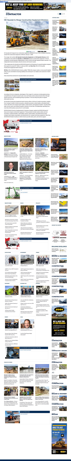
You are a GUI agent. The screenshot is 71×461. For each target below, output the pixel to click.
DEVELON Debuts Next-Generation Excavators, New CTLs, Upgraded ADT (55, 76)
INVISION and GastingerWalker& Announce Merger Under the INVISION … (42, 301)
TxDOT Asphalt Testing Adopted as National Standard (27, 269)
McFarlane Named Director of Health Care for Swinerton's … (26, 233)
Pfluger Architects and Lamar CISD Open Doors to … (27, 304)
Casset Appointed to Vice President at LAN (27, 216)
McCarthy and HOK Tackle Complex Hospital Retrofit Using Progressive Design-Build (55, 261)
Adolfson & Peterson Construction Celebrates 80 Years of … (11, 227)
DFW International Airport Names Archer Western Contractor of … (27, 312)
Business (38, 283)
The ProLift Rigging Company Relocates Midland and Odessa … (11, 216)
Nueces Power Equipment (25, 81)
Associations (8, 252)
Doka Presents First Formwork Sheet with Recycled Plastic (55, 203)
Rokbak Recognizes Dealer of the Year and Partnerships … (11, 276)
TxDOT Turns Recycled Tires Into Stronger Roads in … (27, 265)
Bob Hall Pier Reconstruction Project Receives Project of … (43, 233)
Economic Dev (23, 283)
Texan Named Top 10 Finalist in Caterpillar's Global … (11, 296)
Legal (21, 317)
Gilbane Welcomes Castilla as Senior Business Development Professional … (26, 224)
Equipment (7, 283)
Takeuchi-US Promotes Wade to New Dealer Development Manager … (27, 229)
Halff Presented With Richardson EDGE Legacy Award (42, 265)
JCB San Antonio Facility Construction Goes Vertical (10, 311)
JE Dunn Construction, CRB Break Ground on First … (11, 344)
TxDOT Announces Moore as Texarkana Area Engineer (26, 273)
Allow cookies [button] (5, 1)
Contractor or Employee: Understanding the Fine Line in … (27, 329)
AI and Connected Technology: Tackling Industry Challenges (55, 156)
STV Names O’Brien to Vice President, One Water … (26, 220)
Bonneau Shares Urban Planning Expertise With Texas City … (11, 334)
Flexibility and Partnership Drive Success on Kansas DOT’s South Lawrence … (55, 367)
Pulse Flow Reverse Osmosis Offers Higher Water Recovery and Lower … (55, 378)
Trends (37, 252)
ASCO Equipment (24, 192)
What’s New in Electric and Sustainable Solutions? (55, 163)
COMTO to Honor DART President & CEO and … (11, 269)
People (21, 203)
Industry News (7, 136)
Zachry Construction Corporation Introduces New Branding (42, 315)
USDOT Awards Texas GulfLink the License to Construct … (27, 280)
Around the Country (56, 225)
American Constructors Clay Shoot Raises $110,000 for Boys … (42, 281)
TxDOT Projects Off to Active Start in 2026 (27, 276)
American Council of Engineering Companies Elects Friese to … (11, 280)
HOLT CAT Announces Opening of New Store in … (11, 307)
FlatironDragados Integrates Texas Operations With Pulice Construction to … (43, 306)
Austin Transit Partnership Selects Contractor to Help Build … (42, 230)
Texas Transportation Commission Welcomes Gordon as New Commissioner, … (11, 231)
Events (6, 317)
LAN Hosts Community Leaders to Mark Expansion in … (11, 337)
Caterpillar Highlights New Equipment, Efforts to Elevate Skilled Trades (55, 44)
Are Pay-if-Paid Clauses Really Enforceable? (26, 334)
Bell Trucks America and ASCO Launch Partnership (10, 224)
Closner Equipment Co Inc (25, 123)
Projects (38, 203)
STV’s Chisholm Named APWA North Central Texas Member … (11, 273)
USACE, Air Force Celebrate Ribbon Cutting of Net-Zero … (11, 341)
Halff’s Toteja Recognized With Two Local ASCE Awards (11, 265)
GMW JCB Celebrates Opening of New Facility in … (11, 304)
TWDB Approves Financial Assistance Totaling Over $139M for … (43, 222)
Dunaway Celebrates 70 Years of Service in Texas (42, 296)
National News (55, 17)
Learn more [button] (29, 0)
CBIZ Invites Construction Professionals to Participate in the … (43, 270)
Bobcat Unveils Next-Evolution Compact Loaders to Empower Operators (55, 36)
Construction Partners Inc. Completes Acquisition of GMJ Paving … (42, 311)
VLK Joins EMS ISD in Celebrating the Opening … (27, 300)
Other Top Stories (8, 362)
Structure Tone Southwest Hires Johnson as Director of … (11, 235)
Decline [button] (1, 1)
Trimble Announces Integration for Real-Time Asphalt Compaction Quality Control (54, 188)
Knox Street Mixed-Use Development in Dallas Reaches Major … (42, 216)
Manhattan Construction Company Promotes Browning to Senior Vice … (12, 220)
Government (23, 252)
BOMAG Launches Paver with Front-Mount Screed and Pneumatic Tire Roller (55, 83)
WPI (21, 190)
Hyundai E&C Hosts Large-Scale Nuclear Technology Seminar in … (11, 329)
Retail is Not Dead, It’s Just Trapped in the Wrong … (55, 250)
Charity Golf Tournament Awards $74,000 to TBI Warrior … (42, 273)
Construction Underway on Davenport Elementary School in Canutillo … (27, 308)
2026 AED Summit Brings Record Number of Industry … (11, 300)
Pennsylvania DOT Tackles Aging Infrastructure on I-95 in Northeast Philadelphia (55, 281)
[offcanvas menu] (64, 14)
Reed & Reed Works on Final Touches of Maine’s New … (55, 387)
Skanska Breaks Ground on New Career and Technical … (42, 226)
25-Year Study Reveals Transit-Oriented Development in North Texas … (42, 277)
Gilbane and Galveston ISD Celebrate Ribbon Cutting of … (26, 296)
